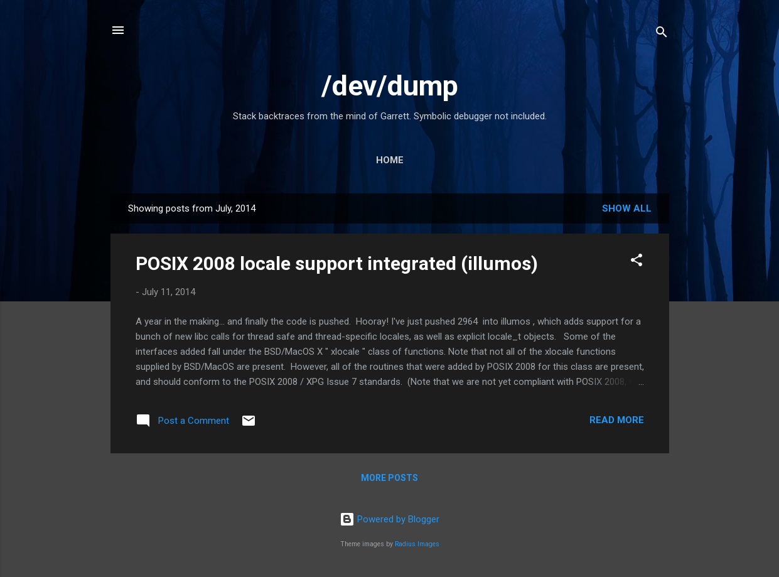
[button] (636, 262)
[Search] (661, 34)
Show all (627, 208)
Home (390, 160)
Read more (616, 420)
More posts (389, 478)
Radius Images (417, 544)
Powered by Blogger (389, 519)
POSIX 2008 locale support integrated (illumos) (337, 263)
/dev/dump (389, 85)
